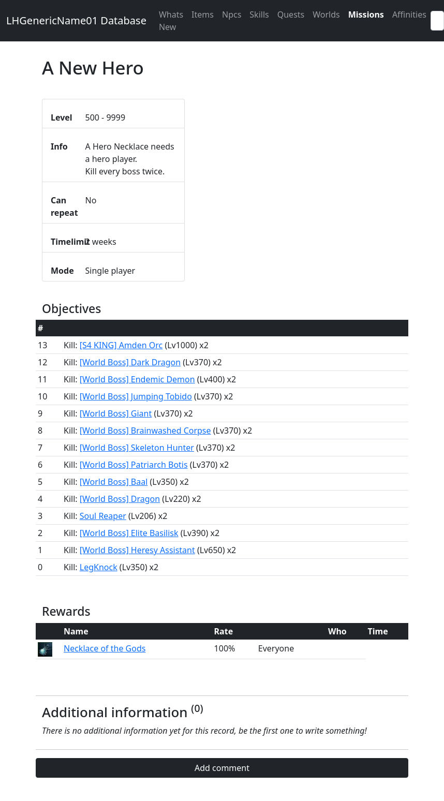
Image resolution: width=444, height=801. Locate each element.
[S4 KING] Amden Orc (121, 345)
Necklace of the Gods (104, 648)
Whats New (171, 21)
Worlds (326, 14)
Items (202, 14)
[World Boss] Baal (114, 481)
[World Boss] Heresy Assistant (137, 550)
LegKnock (98, 567)
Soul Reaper (103, 516)
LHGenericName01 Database (76, 20)
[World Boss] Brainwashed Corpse (145, 430)
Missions (366, 14)
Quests (291, 14)
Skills (259, 14)
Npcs (231, 14)
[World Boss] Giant (116, 413)
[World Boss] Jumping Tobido (136, 396)
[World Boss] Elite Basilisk (129, 533)
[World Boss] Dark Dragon (130, 362)
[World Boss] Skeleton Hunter (137, 447)
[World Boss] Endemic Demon (137, 379)
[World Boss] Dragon (120, 499)
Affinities (409, 14)
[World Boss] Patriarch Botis (134, 464)
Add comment (222, 768)
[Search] (437, 21)
